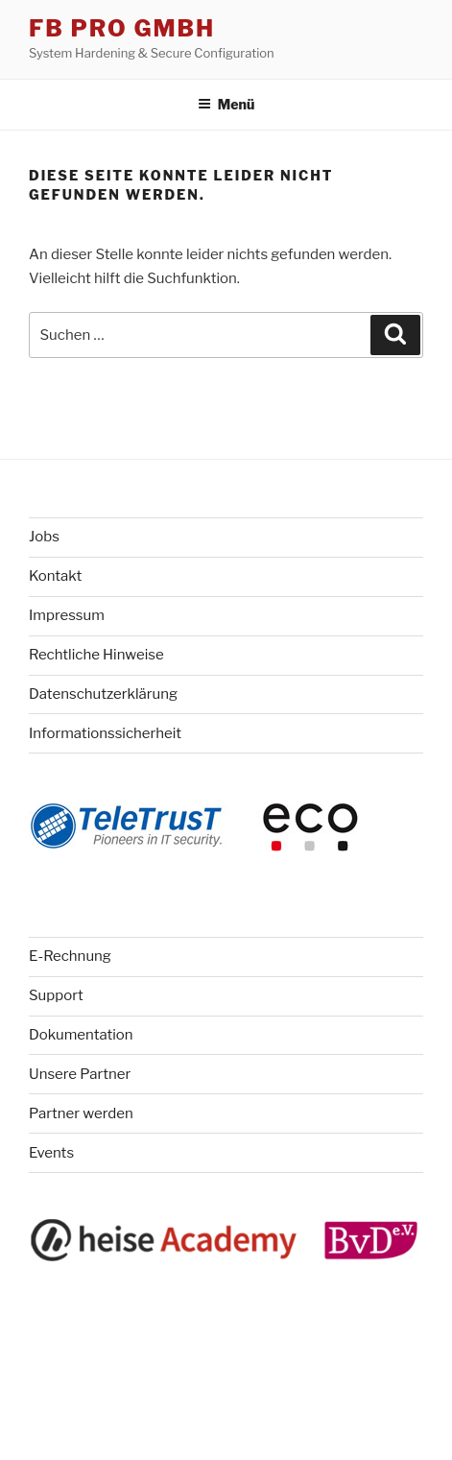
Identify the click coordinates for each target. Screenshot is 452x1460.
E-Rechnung (70, 956)
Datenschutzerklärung (103, 694)
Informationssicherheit (105, 733)
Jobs (44, 536)
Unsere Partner (80, 1074)
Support (56, 995)
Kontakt (55, 576)
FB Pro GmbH (122, 28)
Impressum (67, 615)
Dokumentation (81, 1034)
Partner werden (81, 1113)
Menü (226, 104)
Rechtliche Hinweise (96, 654)
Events (51, 1152)
